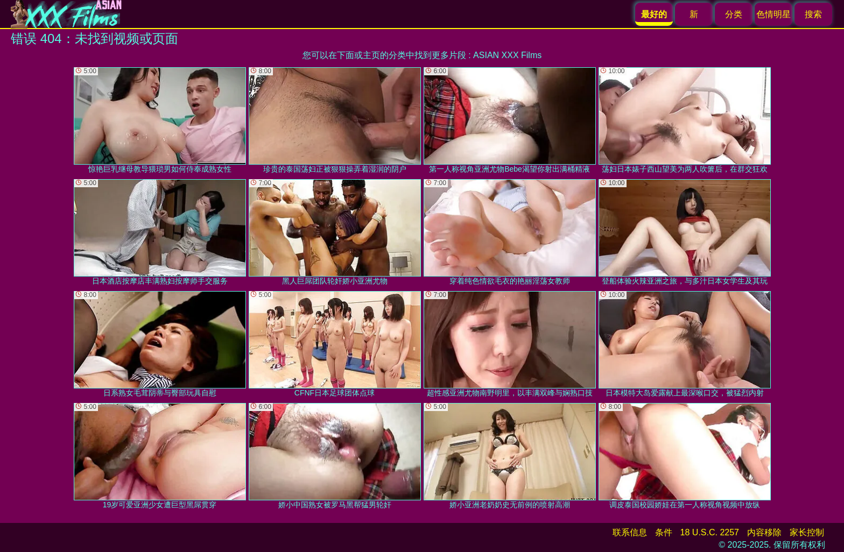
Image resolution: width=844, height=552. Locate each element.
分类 (733, 14)
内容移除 (764, 532)
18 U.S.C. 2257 (709, 532)
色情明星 (773, 14)
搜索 (813, 14)
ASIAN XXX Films (507, 55)
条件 (663, 532)
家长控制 (807, 532)
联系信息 (630, 532)
